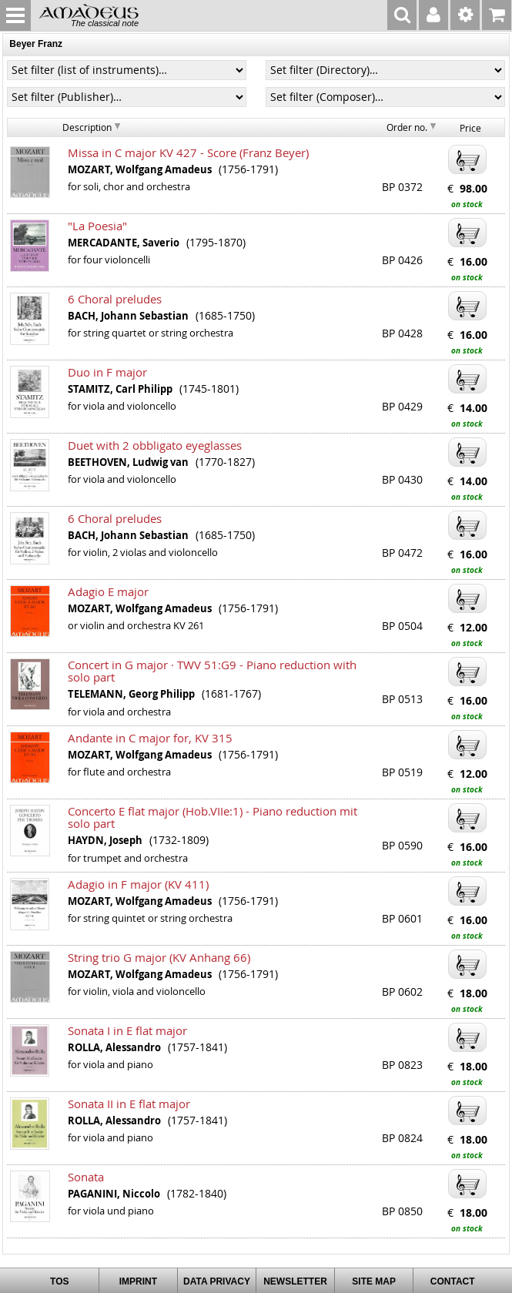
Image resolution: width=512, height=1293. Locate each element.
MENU (15, 15)
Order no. (407, 127)
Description (87, 127)
